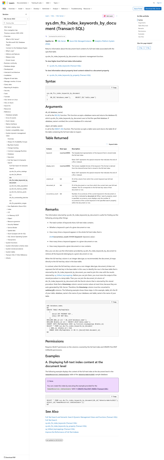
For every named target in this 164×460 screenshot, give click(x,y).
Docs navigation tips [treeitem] (11, 30)
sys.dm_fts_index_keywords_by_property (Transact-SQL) (70, 75)
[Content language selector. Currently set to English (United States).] (12, 457)
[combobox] (16, 19)
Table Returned (143, 26)
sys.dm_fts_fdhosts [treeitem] (15, 174)
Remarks (141, 28)
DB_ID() (57, 115)
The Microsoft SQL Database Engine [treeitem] (15, 43)
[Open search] (154, 3)
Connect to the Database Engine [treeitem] (16, 48)
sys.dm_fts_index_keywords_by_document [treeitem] (18, 180)
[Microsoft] (4, 2)
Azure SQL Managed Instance (80, 41)
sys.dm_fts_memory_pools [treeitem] (17, 192)
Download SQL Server (153, 9)
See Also (141, 37)
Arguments (142, 23)
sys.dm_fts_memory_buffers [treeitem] (18, 189)
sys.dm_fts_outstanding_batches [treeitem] (18, 196)
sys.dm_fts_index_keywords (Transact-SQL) (65, 66)
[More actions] (117, 16)
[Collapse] (26, 14)
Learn (47, 16)
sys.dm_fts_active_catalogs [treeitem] (18, 171)
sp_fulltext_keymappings (63, 275)
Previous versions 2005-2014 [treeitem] (13, 33)
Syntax (140, 20)
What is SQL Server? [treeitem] (12, 39)
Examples (141, 34)
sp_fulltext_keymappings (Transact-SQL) (60, 429)
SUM (52, 237)
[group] (82, 402)
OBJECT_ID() (59, 129)
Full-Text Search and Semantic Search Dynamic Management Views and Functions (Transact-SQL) (81, 417)
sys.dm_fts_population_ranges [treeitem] (17, 201)
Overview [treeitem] (11, 139)
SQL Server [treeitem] (8, 27)
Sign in (159, 3)
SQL (52, 16)
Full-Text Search (51, 420)
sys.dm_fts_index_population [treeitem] (18, 186)
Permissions (142, 31)
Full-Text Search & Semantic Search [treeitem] (18, 167)
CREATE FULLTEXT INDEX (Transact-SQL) (92, 389)
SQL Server (60, 16)
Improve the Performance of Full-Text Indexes (62, 432)
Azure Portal (138, 9)
